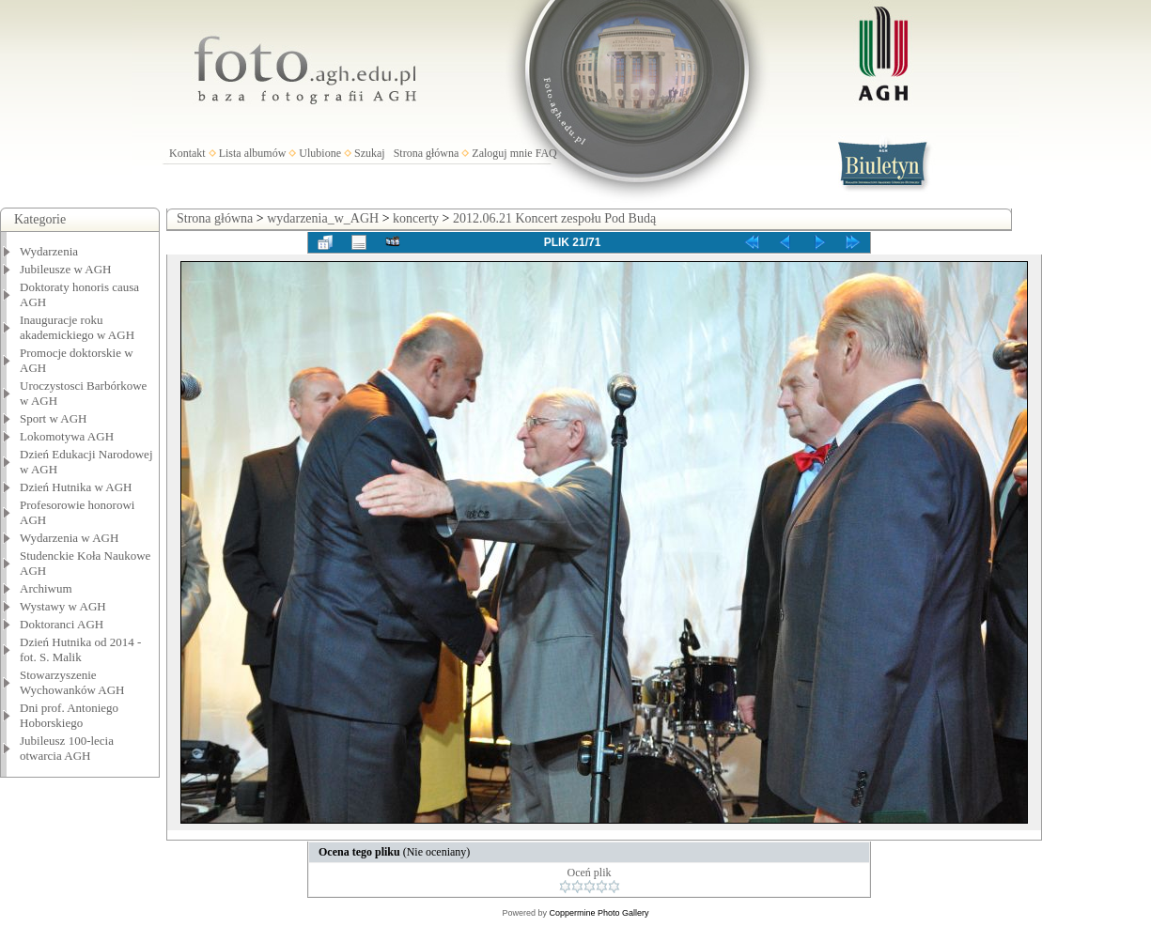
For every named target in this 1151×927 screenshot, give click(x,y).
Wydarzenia (49, 251)
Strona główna (426, 153)
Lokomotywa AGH (67, 436)
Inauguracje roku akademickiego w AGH (77, 327)
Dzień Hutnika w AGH (76, 487)
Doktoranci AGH (61, 624)
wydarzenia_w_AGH (323, 218)
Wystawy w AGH (63, 606)
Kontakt (187, 153)
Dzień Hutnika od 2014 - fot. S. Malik (80, 649)
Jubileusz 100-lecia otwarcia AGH (67, 748)
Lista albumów (253, 153)
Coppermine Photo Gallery (598, 913)
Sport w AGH (53, 418)
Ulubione (320, 153)
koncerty (416, 218)
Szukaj (369, 153)
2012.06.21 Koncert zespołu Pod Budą (554, 218)
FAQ (546, 153)
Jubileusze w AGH (66, 269)
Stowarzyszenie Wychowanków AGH (72, 682)
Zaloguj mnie (502, 153)
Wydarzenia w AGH (69, 538)
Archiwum (46, 588)
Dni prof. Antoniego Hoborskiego (69, 715)
